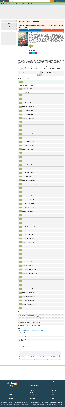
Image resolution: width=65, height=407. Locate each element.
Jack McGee (56, 34)
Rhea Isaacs (40, 38)
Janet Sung (31, 35)
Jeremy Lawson (45, 35)
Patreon (52, 29)
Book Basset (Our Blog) (54, 399)
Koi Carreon (31, 36)
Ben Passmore (37, 34)
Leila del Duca (40, 36)
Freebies (8, 23)
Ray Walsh (31, 38)
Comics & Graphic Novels (35, 330)
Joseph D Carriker (46, 40)
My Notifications (32, 395)
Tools (29, 3)
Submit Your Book (54, 384)
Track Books (4, 4)
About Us (53, 392)
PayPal (29, 29)
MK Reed (38, 41)
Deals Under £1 (8, 28)
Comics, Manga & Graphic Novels (23, 330)
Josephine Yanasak (53, 40)
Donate (32, 3)
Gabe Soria (41, 40)
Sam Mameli (48, 38)
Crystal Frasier (31, 40)
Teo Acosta (56, 41)
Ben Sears (42, 34)
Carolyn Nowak (51, 34)
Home (8, 20)
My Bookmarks (32, 397)
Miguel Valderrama (44, 37)
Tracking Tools (32, 398)
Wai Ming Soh (44, 39)
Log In (20, 88)
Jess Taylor (51, 35)
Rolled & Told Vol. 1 (34, 33)
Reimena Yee (35, 38)
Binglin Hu (46, 34)
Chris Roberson (60, 39)
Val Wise (39, 39)
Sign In (57, 1)
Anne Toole (56, 39)
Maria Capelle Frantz (57, 36)
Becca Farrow (32, 34)
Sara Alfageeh (59, 38)
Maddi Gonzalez (46, 36)
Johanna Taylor (55, 35)
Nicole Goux (61, 37)
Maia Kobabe (51, 36)
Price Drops (9, 26)
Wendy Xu (48, 39)
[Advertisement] (32, 11)
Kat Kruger (35, 41)
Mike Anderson (50, 37)
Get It (31, 46)
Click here (47, 23)
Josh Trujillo (58, 40)
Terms (54, 395)
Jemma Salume (36, 35)
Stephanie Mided (35, 39)
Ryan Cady (52, 41)
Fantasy (42, 330)
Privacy (53, 394)
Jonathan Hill (60, 35)
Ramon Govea (47, 41)
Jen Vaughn (41, 35)
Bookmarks (24, 3)
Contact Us (54, 398)
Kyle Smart (36, 36)
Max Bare (33, 37)
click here (55, 406)
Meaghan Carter (38, 37)
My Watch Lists (11, 4)
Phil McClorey (42, 41)
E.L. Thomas (37, 40)
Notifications (18, 3)
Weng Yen (52, 39)
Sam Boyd (44, 38)
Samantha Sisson (54, 38)
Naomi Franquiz (56, 37)
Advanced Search (11, 398)
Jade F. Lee (60, 34)
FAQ (53, 397)
